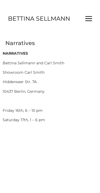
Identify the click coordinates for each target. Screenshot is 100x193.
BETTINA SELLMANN (39, 18)
